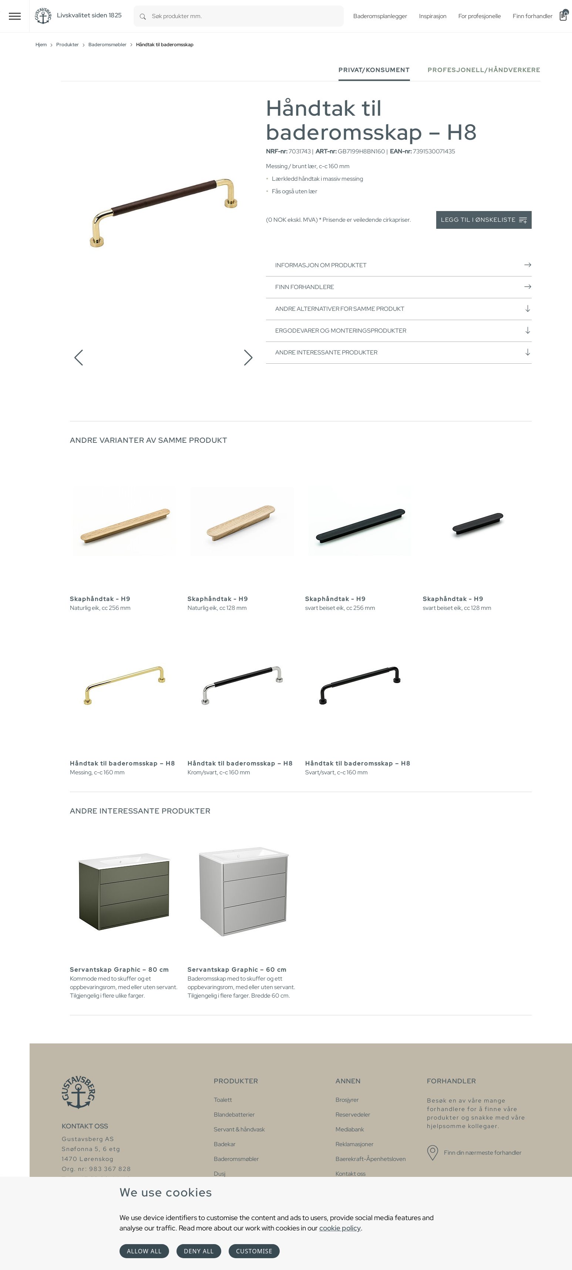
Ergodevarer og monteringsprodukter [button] (403, 330)
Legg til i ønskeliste (484, 220)
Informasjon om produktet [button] (403, 265)
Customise (254, 1251)
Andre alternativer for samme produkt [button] (403, 309)
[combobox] (248, 16)
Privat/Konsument (374, 70)
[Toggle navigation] (15, 16)
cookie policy (340, 1228)
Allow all (144, 1251)
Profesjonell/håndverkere (484, 70)
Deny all (199, 1251)
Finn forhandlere (403, 287)
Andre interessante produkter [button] (403, 352)
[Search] (143, 16)
